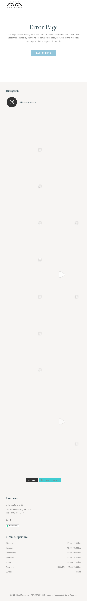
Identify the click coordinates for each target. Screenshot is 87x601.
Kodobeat (58, 595)
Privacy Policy (13, 526)
